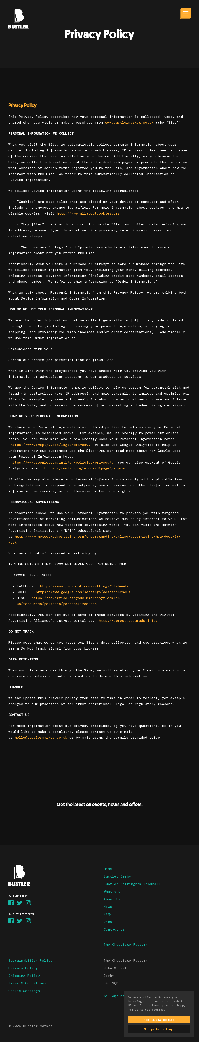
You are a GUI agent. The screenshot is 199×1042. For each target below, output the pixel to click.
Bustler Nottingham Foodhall (132, 884)
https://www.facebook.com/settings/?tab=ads (84, 586)
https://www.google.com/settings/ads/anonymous (83, 592)
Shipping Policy (24, 975)
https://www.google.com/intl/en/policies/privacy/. (62, 462)
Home (108, 869)
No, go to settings (159, 1029)
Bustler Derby (117, 876)
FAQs (108, 914)
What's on (113, 891)
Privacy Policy (23, 968)
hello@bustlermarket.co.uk (41, 737)
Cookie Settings (24, 991)
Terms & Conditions (27, 983)
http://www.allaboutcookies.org (88, 213)
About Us (112, 899)
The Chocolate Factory (126, 944)
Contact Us (114, 929)
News (108, 906)
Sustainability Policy (30, 960)
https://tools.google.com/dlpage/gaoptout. (87, 468)
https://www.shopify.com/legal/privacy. (50, 445)
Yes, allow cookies (159, 1020)
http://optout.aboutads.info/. (129, 620)
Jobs (108, 922)
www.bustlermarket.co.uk (129, 122)
